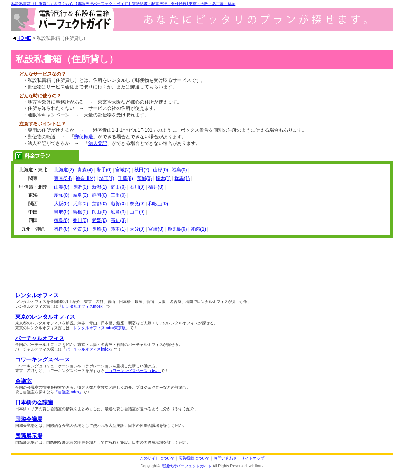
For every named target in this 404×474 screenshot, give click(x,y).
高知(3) (118, 220)
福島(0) (179, 170)
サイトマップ (252, 458)
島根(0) (80, 212)
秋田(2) (141, 170)
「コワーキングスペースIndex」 (133, 370)
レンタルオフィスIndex (82, 306)
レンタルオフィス (37, 295)
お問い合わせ (225, 458)
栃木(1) (163, 178)
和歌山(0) (158, 203)
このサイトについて (157, 458)
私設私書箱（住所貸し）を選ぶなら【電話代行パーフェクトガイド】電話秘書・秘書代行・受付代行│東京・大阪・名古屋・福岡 (123, 4)
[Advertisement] (103, 254)
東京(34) (63, 178)
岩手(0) (104, 170)
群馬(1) (182, 178)
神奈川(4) (85, 178)
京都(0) (99, 203)
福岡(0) (61, 229)
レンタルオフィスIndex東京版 (100, 328)
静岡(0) (99, 195)
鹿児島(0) (177, 229)
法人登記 (97, 143)
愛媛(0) (99, 220)
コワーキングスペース (42, 359)
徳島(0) (61, 220)
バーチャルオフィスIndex (88, 349)
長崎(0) (99, 229)
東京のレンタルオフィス (45, 317)
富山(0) (118, 187)
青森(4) (85, 170)
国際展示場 (28, 436)
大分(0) (137, 229)
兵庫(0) (80, 203)
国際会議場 (28, 419)
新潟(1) (99, 187)
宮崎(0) (155, 229)
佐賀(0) (80, 229)
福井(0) (155, 187)
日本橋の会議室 (34, 402)
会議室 (23, 381)
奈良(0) (137, 203)
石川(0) (137, 187)
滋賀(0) (118, 203)
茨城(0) (144, 178)
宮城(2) (122, 170)
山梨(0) (61, 187)
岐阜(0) (80, 195)
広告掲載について (194, 458)
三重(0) (118, 195)
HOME (24, 38)
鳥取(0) (61, 212)
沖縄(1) (198, 229)
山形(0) (160, 170)
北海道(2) (64, 170)
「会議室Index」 (68, 392)
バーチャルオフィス (39, 338)
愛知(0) (61, 195)
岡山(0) (99, 212)
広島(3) (118, 212)
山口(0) (137, 212)
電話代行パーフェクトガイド (186, 466)
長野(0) (80, 187)
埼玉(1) (106, 178)
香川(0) (80, 220)
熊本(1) (118, 229)
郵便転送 (83, 136)
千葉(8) (125, 178)
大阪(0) (61, 203)
